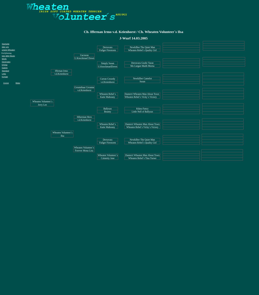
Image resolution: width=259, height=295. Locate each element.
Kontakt (5, 77)
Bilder (18, 83)
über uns (5, 47)
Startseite (5, 44)
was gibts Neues (8, 56)
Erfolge (4, 65)
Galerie (5, 68)
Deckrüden (6, 62)
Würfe (4, 59)
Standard (5, 71)
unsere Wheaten (8, 50)
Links (4, 74)
